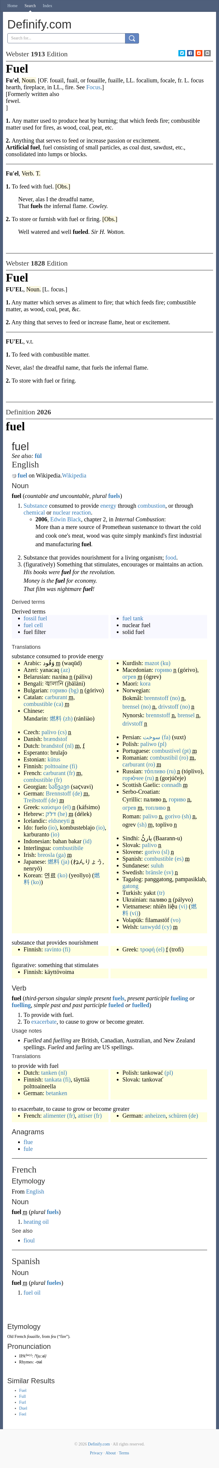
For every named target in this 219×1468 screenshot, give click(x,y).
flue (28, 1142)
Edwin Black (65, 519)
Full (22, 1396)
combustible (38, 704)
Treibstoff (35, 800)
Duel (23, 1408)
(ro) (183, 757)
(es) (179, 858)
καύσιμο (51, 807)
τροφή (147, 949)
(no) (175, 698)
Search (30, 6)
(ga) (61, 855)
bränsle (154, 872)
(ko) (62, 875)
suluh (157, 865)
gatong (130, 886)
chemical (34, 512)
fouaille (33, 1336)
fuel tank (132, 618)
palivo (48, 732)
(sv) (168, 872)
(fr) (71, 773)
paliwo (148, 744)
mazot (152, 663)
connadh (172, 785)
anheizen (155, 1115)
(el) (67, 807)
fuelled (140, 1005)
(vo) (175, 920)
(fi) (73, 766)
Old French (16, 1336)
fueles (54, 1282)
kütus (53, 759)
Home (12, 6)
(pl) (162, 744)
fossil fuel (35, 618)
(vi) (183, 906)
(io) (52, 827)
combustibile (68, 848)
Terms (124, 1453)
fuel (22, 475)
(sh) (186, 816)
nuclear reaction (72, 512)
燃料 (56, 718)
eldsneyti (59, 820)
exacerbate (43, 1021)
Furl (22, 1402)
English (35, 1191)
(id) (87, 841)
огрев (129, 676)
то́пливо (154, 771)
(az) (65, 670)
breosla (46, 855)
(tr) (161, 892)
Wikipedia (74, 475)
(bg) (74, 690)
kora (145, 683)
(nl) (69, 745)
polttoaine (56, 766)
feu (53, 1336)
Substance (36, 505)
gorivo (172, 816)
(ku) (165, 663)
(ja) (65, 861)
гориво (58, 690)
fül (38, 456)
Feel (22, 1414)
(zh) (68, 718)
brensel (131, 706)
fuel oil (32, 1292)
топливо (155, 807)
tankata (53, 1079)
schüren (178, 1115)
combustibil (164, 757)
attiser (85, 1115)
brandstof (52, 745)
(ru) (171, 771)
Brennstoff (58, 793)
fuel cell (33, 625)
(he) (62, 814)
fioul (29, 1240)
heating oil (36, 1221)
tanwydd (150, 927)
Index (47, 6)
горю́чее (133, 778)
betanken (56, 1093)
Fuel (23, 1390)
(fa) (166, 737)
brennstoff (156, 698)
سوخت (151, 737)
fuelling (21, 1005)
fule (28, 1149)
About (110, 1453)
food (170, 557)
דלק (50, 814)
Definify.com (99, 1444)
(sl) (166, 852)
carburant (56, 697)
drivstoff (168, 706)
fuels (114, 496)
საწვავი (59, 786)
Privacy (96, 1453)
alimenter (54, 1115)
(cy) (167, 927)
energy (108, 505)
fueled (116, 1005)
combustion (151, 505)
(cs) (62, 732)
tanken (49, 1072)
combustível (166, 750)
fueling (179, 998)
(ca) (58, 704)
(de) (77, 793)
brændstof (55, 739)
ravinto (52, 949)
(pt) (186, 750)
